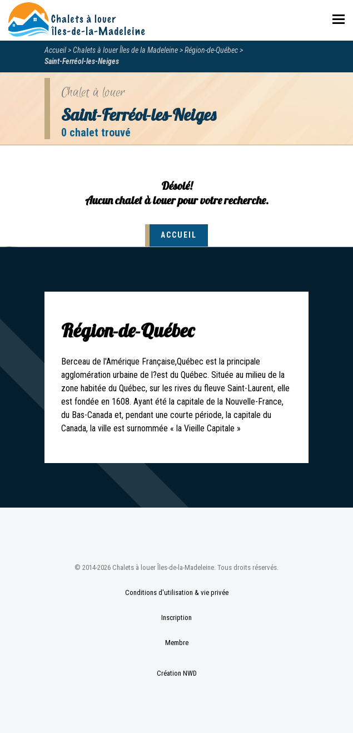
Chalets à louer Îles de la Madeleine (125, 50)
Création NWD (177, 673)
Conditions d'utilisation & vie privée (176, 592)
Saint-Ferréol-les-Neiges (81, 61)
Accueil (55, 50)
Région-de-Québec (211, 50)
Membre (176, 642)
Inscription (176, 617)
